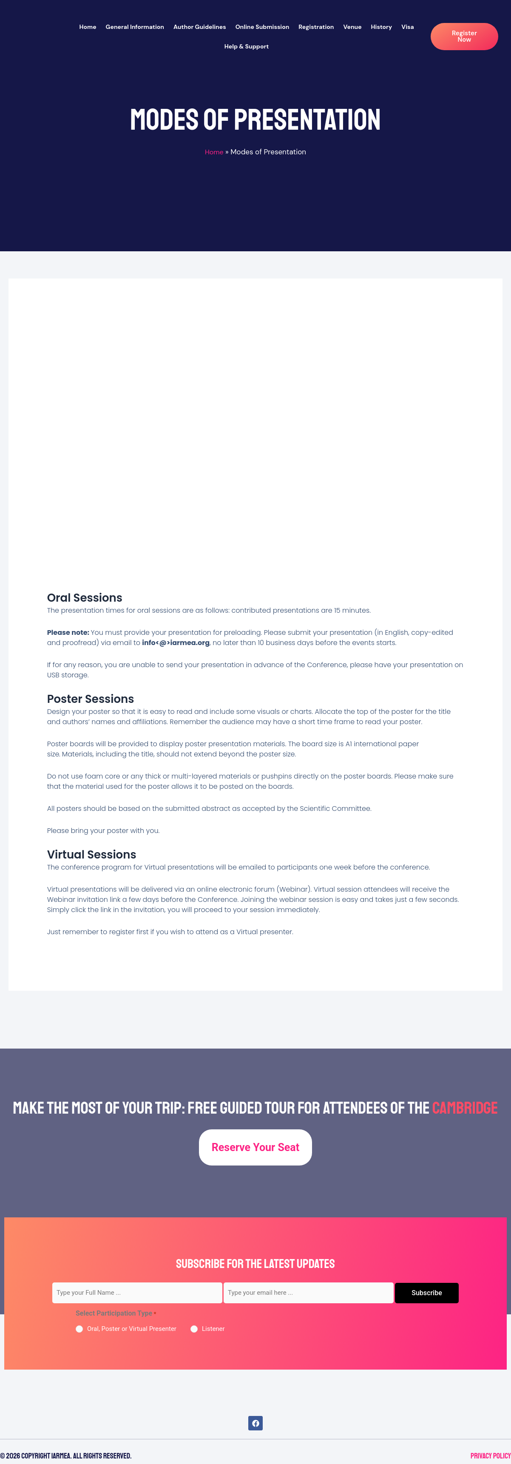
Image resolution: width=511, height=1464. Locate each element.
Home (87, 27)
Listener (213, 1329)
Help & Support (246, 46)
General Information (135, 27)
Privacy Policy (491, 1456)
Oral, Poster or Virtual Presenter (131, 1329)
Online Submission (263, 27)
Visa (407, 27)
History (381, 27)
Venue (352, 27)
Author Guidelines (199, 27)
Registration (316, 27)
